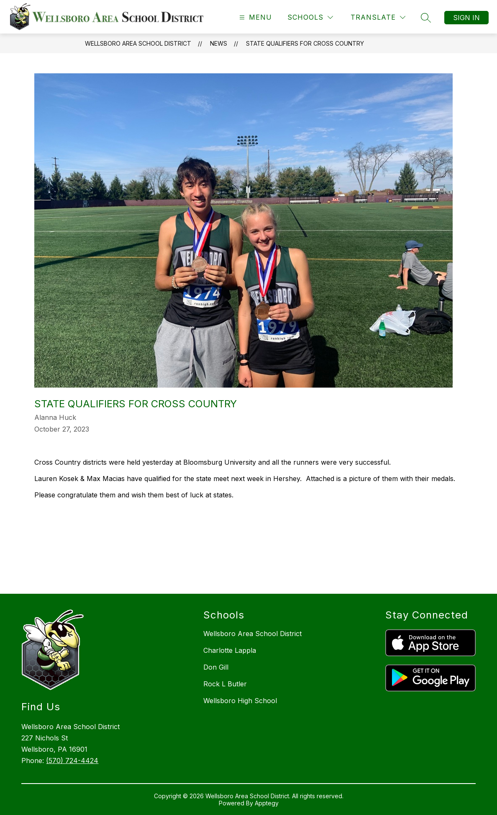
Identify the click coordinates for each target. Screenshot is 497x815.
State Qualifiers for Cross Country (305, 43)
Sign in (466, 17)
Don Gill (215, 667)
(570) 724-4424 (72, 760)
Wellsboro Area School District (138, 43)
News (218, 43)
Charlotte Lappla (229, 650)
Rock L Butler (225, 684)
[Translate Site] (377, 17)
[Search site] (426, 18)
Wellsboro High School (240, 700)
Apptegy (267, 803)
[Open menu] (254, 17)
